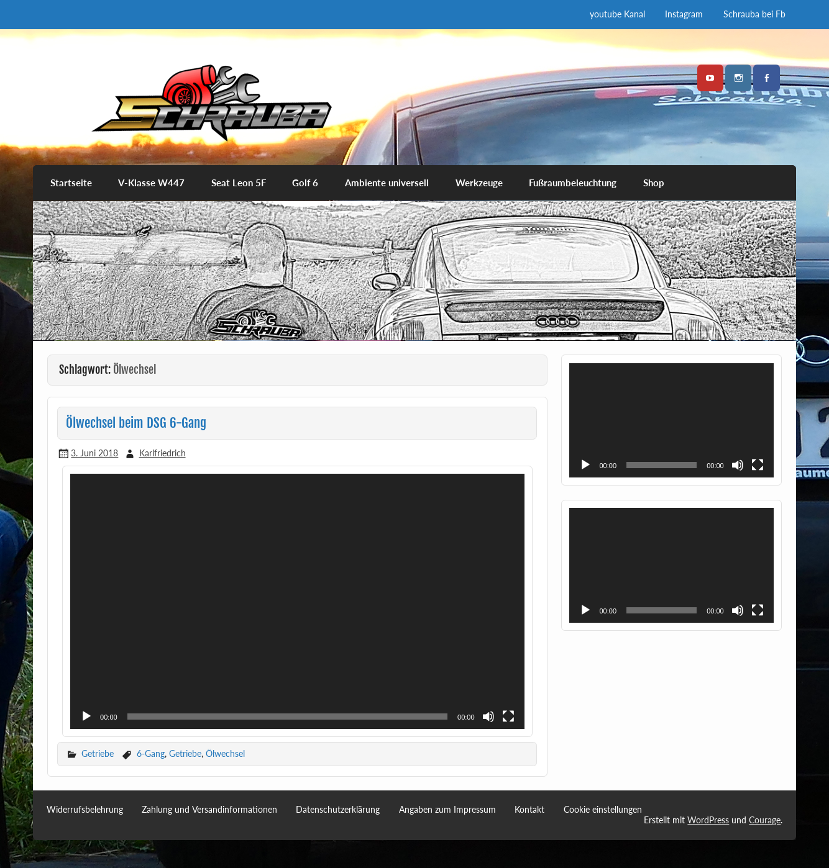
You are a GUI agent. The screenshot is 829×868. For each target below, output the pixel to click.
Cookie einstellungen (603, 809)
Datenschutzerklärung (338, 809)
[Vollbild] (508, 716)
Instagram (684, 14)
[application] (297, 601)
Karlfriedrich (162, 453)
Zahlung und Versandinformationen (209, 809)
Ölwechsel (225, 753)
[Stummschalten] (488, 716)
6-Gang (151, 753)
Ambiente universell (387, 182)
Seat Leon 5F (238, 182)
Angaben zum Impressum (447, 809)
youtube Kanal (617, 14)
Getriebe (97, 753)
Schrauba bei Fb (754, 14)
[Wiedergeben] (86, 716)
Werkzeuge (479, 182)
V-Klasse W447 (151, 182)
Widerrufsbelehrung (85, 809)
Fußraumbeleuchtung (572, 182)
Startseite (71, 182)
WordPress (708, 820)
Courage (765, 820)
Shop (653, 182)
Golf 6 (305, 182)
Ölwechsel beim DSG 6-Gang (136, 423)
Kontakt (529, 809)
